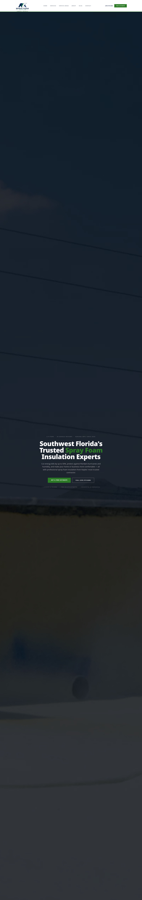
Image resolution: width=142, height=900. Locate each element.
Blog (80, 5)
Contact (88, 5)
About (74, 5)
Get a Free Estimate (59, 480)
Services (53, 5)
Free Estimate (120, 5)
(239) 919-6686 (109, 5)
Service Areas (64, 5)
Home (45, 5)
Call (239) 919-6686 (83, 480)
